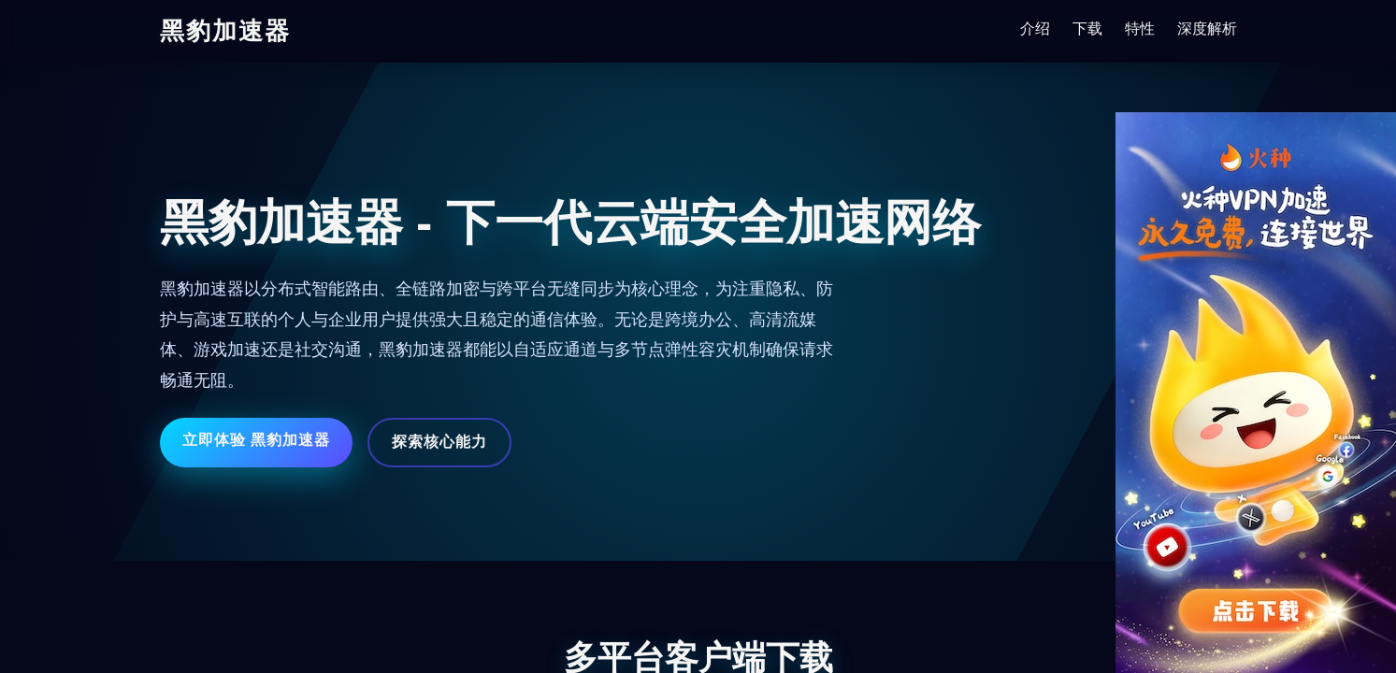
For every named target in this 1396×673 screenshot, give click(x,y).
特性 (1140, 28)
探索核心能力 (439, 442)
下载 (1087, 28)
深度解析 (1207, 28)
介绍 (1035, 28)
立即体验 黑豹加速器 (256, 440)
